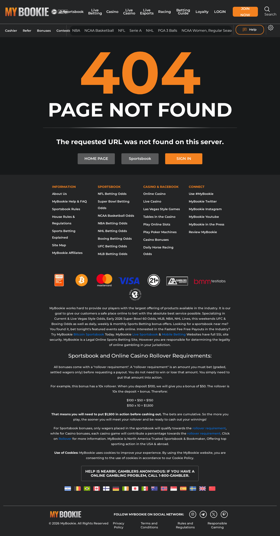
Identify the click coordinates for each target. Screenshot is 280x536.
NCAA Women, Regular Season (209, 30)
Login (220, 12)
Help (250, 30)
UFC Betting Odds (112, 246)
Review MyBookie (203, 232)
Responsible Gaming (217, 525)
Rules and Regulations (185, 525)
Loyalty (202, 12)
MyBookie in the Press (206, 224)
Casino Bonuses (156, 240)
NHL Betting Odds (112, 231)
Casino (112, 12)
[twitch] (224, 514)
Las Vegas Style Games (161, 209)
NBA (76, 30)
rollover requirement (209, 428)
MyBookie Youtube (204, 217)
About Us (59, 194)
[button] (270, 27)
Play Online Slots (156, 224)
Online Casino (154, 194)
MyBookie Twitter (203, 201)
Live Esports (147, 11)
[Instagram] (192, 514)
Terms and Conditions (149, 525)
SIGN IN (184, 158)
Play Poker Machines (160, 232)
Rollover (65, 439)
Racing (164, 12)
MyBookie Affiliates (67, 253)
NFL (121, 30)
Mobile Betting (174, 334)
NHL (150, 30)
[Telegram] (203, 514)
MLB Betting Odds (112, 254)
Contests (63, 31)
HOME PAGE (96, 158)
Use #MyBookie (201, 194)
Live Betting (95, 11)
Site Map (59, 245)
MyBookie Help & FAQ (69, 201)
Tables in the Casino (159, 217)
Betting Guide (183, 11)
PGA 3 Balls (167, 30)
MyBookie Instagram (205, 209)
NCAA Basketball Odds (116, 216)
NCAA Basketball (99, 30)
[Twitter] (213, 514)
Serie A (136, 30)
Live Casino (129, 11)
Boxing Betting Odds (115, 239)
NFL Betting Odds (112, 194)
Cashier (11, 31)
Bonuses (44, 31)
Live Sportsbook (145, 334)
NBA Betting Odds (112, 223)
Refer (27, 31)
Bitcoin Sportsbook (89, 334)
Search (270, 11)
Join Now (245, 12)
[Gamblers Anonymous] (177, 278)
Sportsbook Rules (66, 209)
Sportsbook (73, 12)
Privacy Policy (118, 525)
